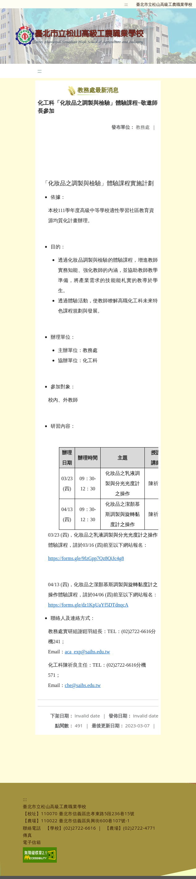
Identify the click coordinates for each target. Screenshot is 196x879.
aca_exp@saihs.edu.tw (87, 651)
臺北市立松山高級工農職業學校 (164, 4)
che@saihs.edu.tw (83, 685)
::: (126, 4)
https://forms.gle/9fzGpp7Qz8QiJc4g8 (86, 558)
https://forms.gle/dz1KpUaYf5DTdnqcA (88, 604)
